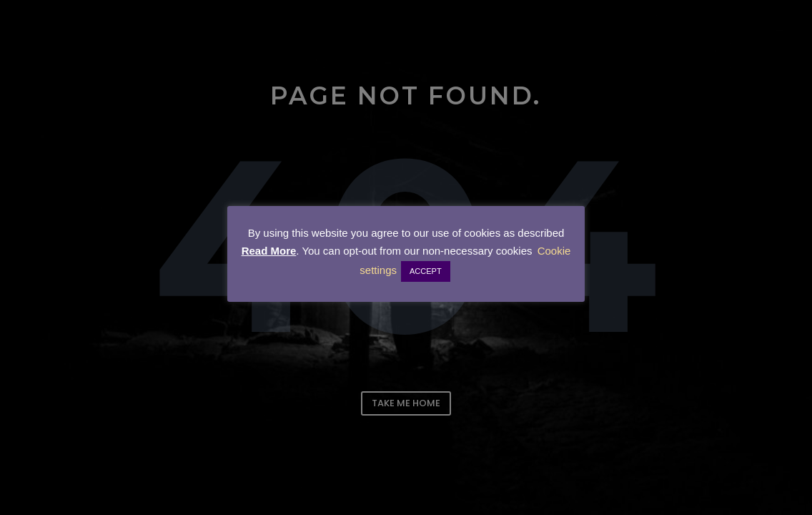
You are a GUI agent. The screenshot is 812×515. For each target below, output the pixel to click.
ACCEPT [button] (426, 271)
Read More (269, 251)
